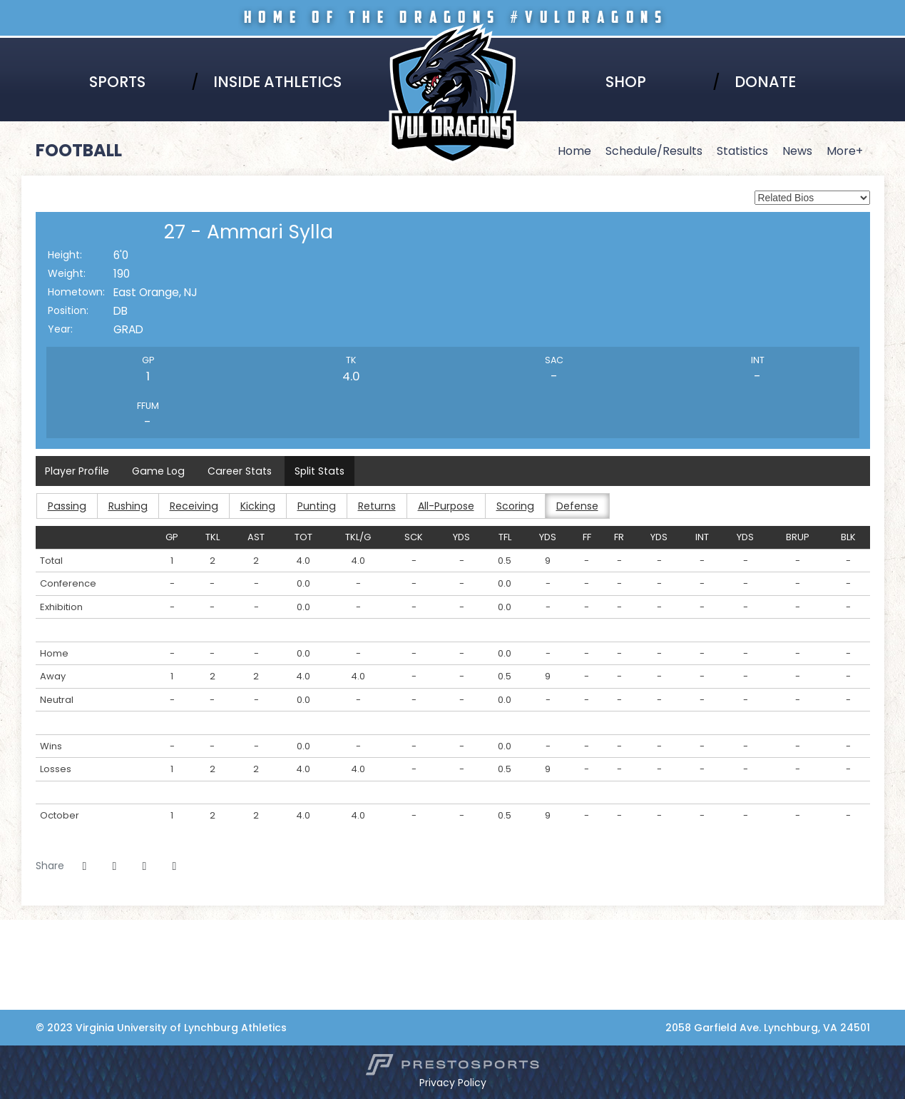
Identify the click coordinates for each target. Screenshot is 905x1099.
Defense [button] (572, 506)
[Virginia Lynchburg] (50, 927)
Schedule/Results (653, 151)
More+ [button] (845, 151)
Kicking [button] (254, 506)
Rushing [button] (126, 506)
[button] (175, 866)
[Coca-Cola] (50, 987)
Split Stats (316, 471)
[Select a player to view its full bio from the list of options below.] (812, 198)
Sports (117, 81)
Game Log (157, 471)
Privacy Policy (452, 1082)
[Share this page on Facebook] (85, 866)
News (797, 151)
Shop (625, 81)
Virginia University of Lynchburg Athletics (453, 44)
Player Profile (77, 471)
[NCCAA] (50, 957)
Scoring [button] (510, 506)
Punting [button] (313, 506)
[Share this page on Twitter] (115, 866)
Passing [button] (66, 506)
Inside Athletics (277, 81)
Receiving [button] (191, 506)
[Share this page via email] (145, 866)
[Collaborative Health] (50, 1002)
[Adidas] (50, 972)
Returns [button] (373, 506)
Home (574, 151)
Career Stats (237, 471)
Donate (765, 81)
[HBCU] (50, 942)
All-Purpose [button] (442, 506)
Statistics (742, 151)
